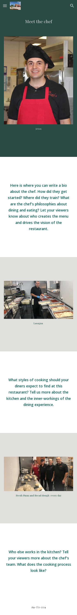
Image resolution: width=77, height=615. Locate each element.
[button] (5, 5)
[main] (38, 21)
